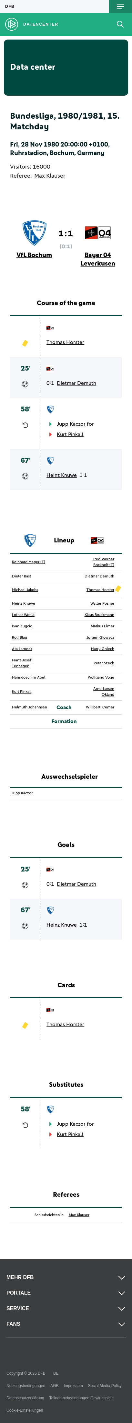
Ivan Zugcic (22, 626)
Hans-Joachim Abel (28, 678)
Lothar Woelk (23, 615)
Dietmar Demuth (76, 383)
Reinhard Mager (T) (28, 562)
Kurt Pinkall (70, 434)
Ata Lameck (22, 649)
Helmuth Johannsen (29, 707)
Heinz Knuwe (61, 475)
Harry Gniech (102, 649)
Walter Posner (102, 604)
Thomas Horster (65, 342)
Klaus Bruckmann (99, 615)
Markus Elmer (102, 626)
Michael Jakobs (25, 590)
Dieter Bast (21, 576)
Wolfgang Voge (101, 678)
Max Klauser (49, 176)
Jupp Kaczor (71, 424)
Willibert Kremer (100, 707)
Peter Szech (104, 663)
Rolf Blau (19, 638)
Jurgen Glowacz (100, 638)
